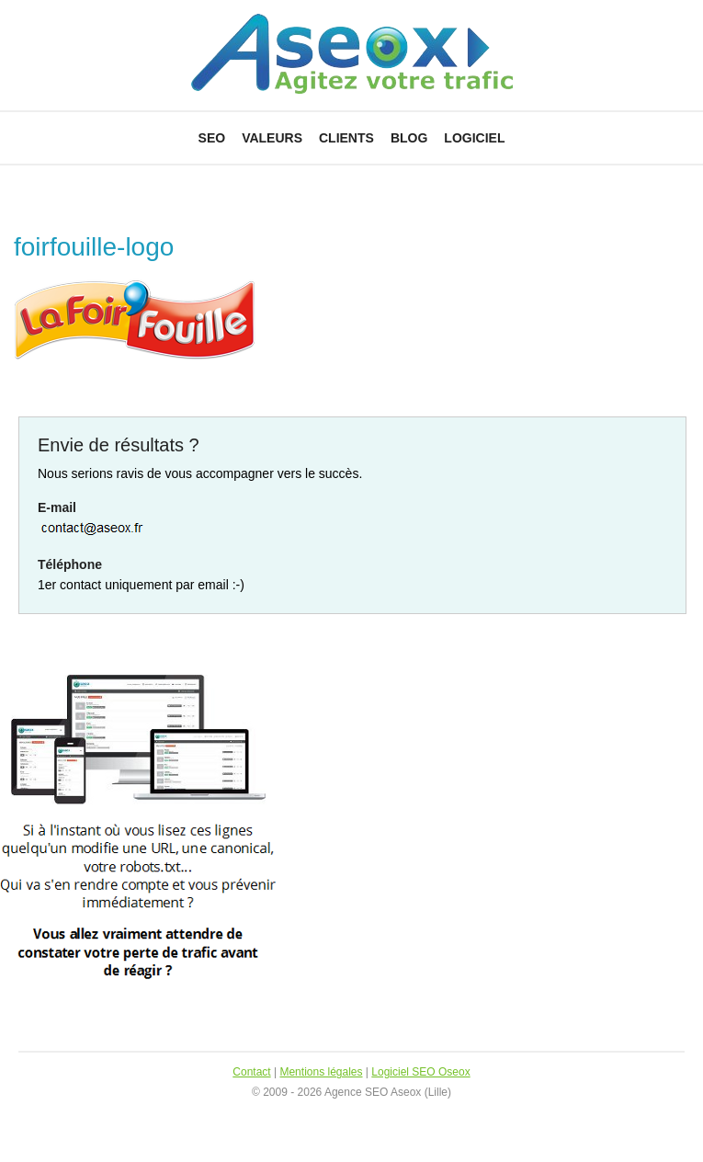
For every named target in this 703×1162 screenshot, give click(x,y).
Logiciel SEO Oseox (420, 1071)
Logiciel (474, 138)
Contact (251, 1071)
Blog (409, 138)
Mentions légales (320, 1071)
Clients (346, 138)
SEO (212, 138)
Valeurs (272, 138)
